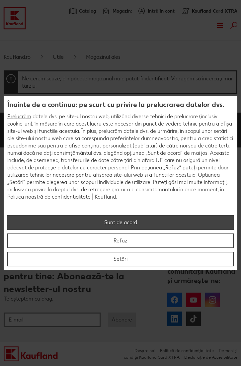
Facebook (174, 300)
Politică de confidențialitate (187, 350)
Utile (58, 57)
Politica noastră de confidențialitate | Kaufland (61, 197)
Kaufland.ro (17, 57)
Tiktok (193, 319)
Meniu (220, 25)
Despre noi (144, 350)
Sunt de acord (120, 222)
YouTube (193, 300)
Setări (120, 259)
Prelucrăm (19, 116)
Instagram (212, 300)
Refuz (120, 240)
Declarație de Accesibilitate (210, 357)
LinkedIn (174, 319)
